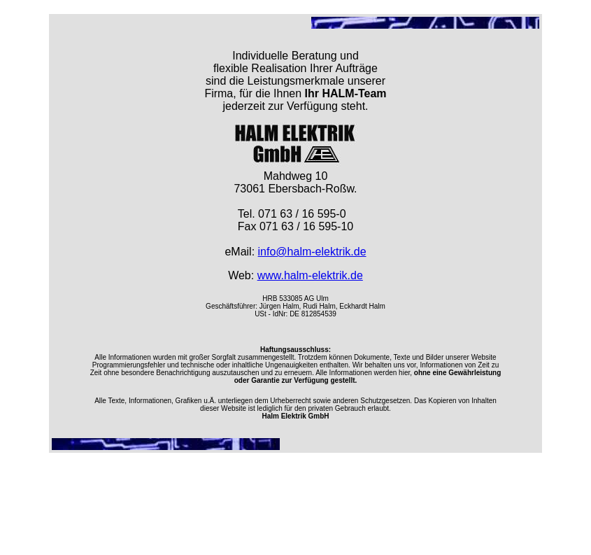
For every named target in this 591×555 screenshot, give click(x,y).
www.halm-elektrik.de (310, 275)
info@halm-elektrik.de (312, 252)
